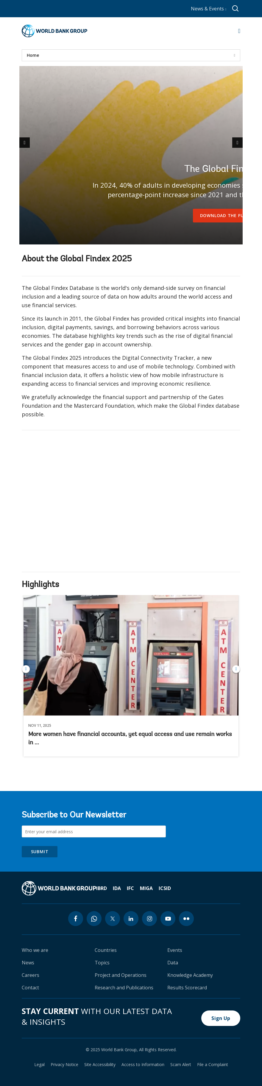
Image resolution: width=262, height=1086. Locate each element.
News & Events (208, 8)
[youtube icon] (167, 918)
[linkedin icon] (131, 918)
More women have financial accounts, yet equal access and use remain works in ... (130, 739)
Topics (102, 962)
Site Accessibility (100, 1064)
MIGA (146, 888)
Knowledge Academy (190, 975)
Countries (106, 950)
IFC (130, 888)
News (28, 962)
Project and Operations (120, 975)
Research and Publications (124, 987)
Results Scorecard (187, 987)
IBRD (101, 888)
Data (172, 962)
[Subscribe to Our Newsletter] (94, 831)
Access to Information (142, 1064)
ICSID (165, 888)
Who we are (35, 950)
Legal (39, 1064)
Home (33, 55)
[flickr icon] (186, 918)
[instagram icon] (149, 918)
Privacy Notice (64, 1064)
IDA (117, 888)
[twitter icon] (112, 918)
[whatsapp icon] (94, 918)
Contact (30, 987)
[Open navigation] (239, 31)
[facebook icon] (75, 918)
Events (174, 950)
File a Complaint (212, 1064)
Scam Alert (180, 1064)
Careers (30, 975)
